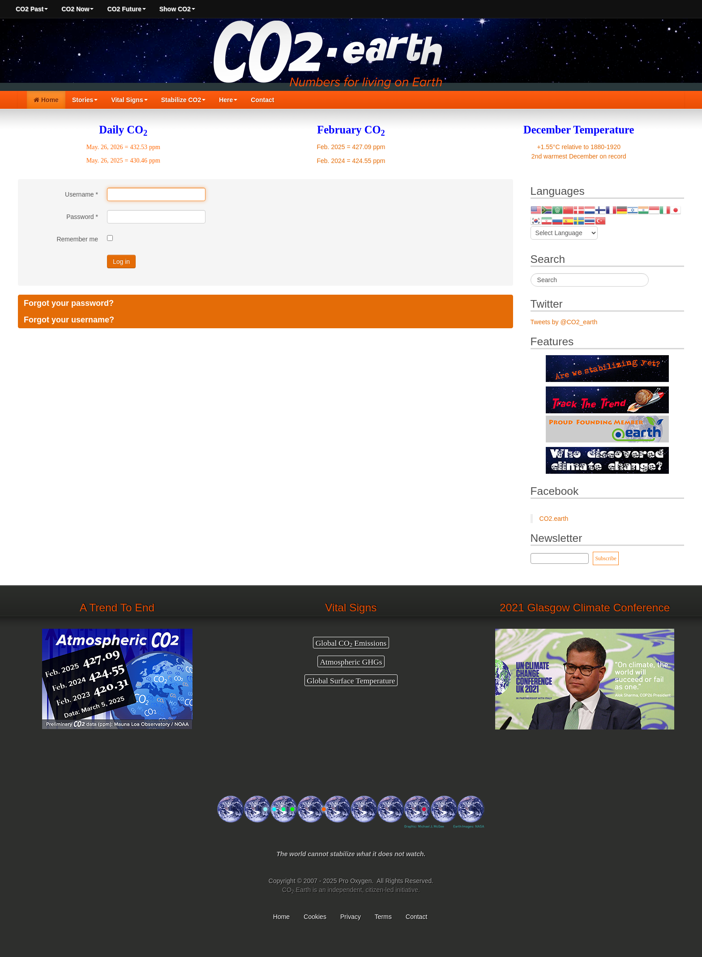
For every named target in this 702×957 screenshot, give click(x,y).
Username (81, 194)
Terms (383, 916)
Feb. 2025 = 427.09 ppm (351, 146)
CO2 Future (126, 9)
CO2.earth (554, 518)
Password (82, 216)
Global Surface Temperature (351, 680)
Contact (262, 99)
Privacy (350, 916)
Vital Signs (129, 99)
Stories (85, 99)
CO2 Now (77, 9)
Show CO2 (177, 9)
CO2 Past (32, 9)
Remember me (77, 239)
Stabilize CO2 (183, 99)
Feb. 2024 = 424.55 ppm (351, 160)
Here (228, 99)
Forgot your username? (69, 319)
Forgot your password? (69, 303)
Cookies (315, 916)
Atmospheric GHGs (351, 661)
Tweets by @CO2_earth (564, 322)
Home (46, 99)
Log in (121, 261)
